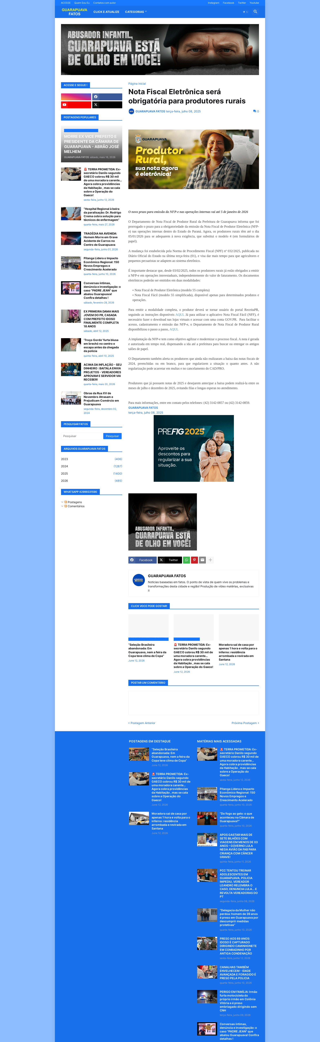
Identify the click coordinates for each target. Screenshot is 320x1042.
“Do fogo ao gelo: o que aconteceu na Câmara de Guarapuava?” (237, 817)
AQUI (179, 314)
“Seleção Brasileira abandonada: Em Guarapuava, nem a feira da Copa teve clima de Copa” (147, 650)
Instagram (213, 2)
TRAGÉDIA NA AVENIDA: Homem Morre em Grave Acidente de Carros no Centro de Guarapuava (101, 239)
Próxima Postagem (244, 723)
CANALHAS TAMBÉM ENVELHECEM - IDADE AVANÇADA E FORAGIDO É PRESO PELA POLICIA (238, 972)
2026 (91, 481)
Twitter (242, 2)
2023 (91, 459)
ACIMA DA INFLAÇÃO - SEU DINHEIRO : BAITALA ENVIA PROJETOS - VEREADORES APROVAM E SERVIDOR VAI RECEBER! (103, 372)
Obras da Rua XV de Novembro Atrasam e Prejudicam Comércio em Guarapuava (101, 398)
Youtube (254, 2)
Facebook (228, 2)
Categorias (134, 11)
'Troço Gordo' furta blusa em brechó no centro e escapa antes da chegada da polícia (101, 345)
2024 (91, 466)
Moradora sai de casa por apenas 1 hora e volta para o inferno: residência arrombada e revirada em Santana (238, 652)
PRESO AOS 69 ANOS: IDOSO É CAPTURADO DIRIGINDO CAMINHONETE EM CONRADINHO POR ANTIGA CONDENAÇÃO (238, 946)
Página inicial (137, 83)
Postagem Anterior (143, 723)
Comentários (74, 506)
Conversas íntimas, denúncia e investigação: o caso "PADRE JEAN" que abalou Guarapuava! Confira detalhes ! (102, 290)
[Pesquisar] (82, 436)
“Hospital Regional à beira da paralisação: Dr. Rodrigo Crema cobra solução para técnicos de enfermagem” (102, 214)
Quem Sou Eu (82, 2)
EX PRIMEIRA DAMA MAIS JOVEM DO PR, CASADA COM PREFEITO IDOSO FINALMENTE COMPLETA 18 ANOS (101, 319)
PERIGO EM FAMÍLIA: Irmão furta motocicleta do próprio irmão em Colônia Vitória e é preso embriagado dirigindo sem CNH (238, 1001)
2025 (91, 474)
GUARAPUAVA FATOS (167, 576)
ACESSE (66, 2)
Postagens (73, 502)
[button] (245, 12)
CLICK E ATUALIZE (106, 11)
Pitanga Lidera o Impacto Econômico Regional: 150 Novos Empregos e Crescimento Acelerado (101, 263)
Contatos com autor (104, 2)
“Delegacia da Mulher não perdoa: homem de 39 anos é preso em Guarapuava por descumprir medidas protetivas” (239, 917)
